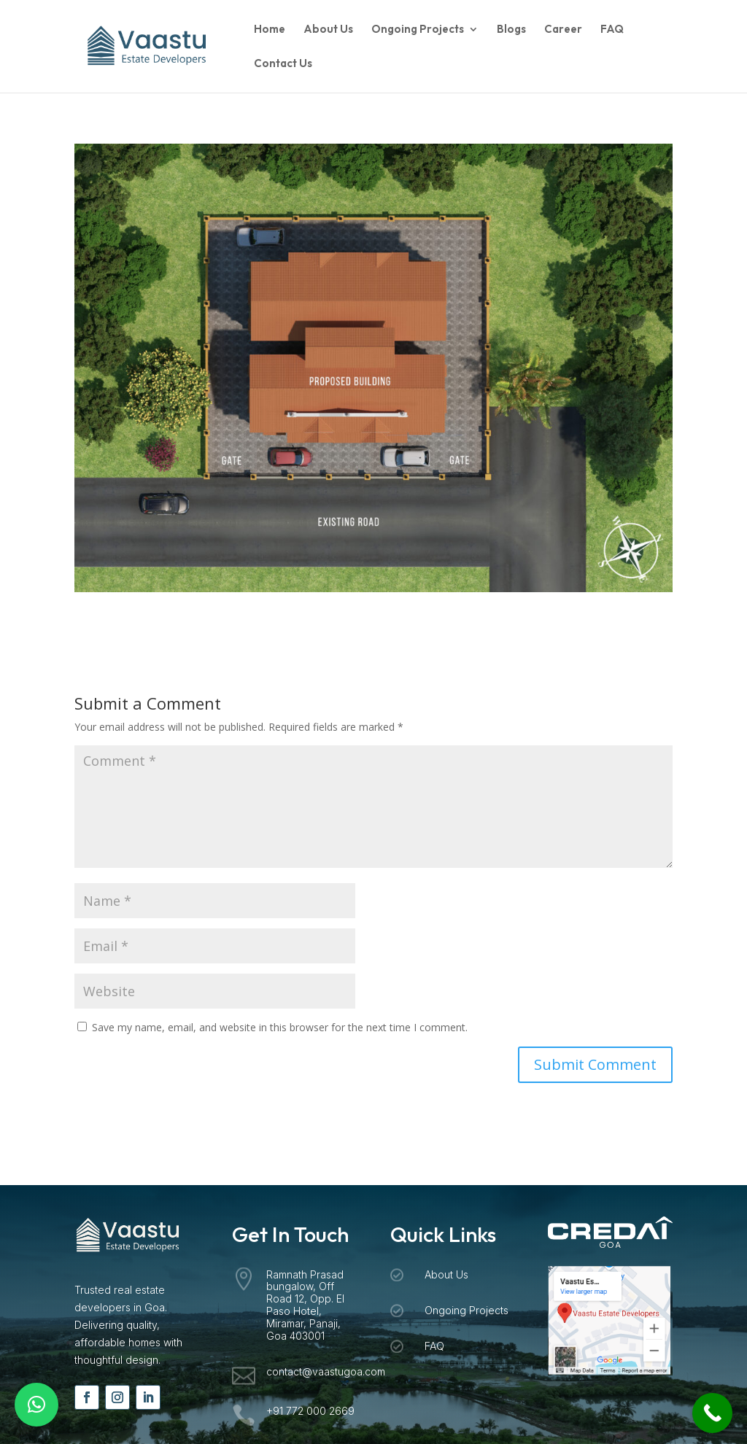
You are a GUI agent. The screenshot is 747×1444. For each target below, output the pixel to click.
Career (563, 30)
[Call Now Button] (712, 1413)
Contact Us (283, 64)
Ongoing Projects (417, 30)
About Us (328, 30)
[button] (36, 1404)
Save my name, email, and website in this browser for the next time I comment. (280, 1027)
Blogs (511, 30)
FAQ (612, 30)
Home (269, 30)
